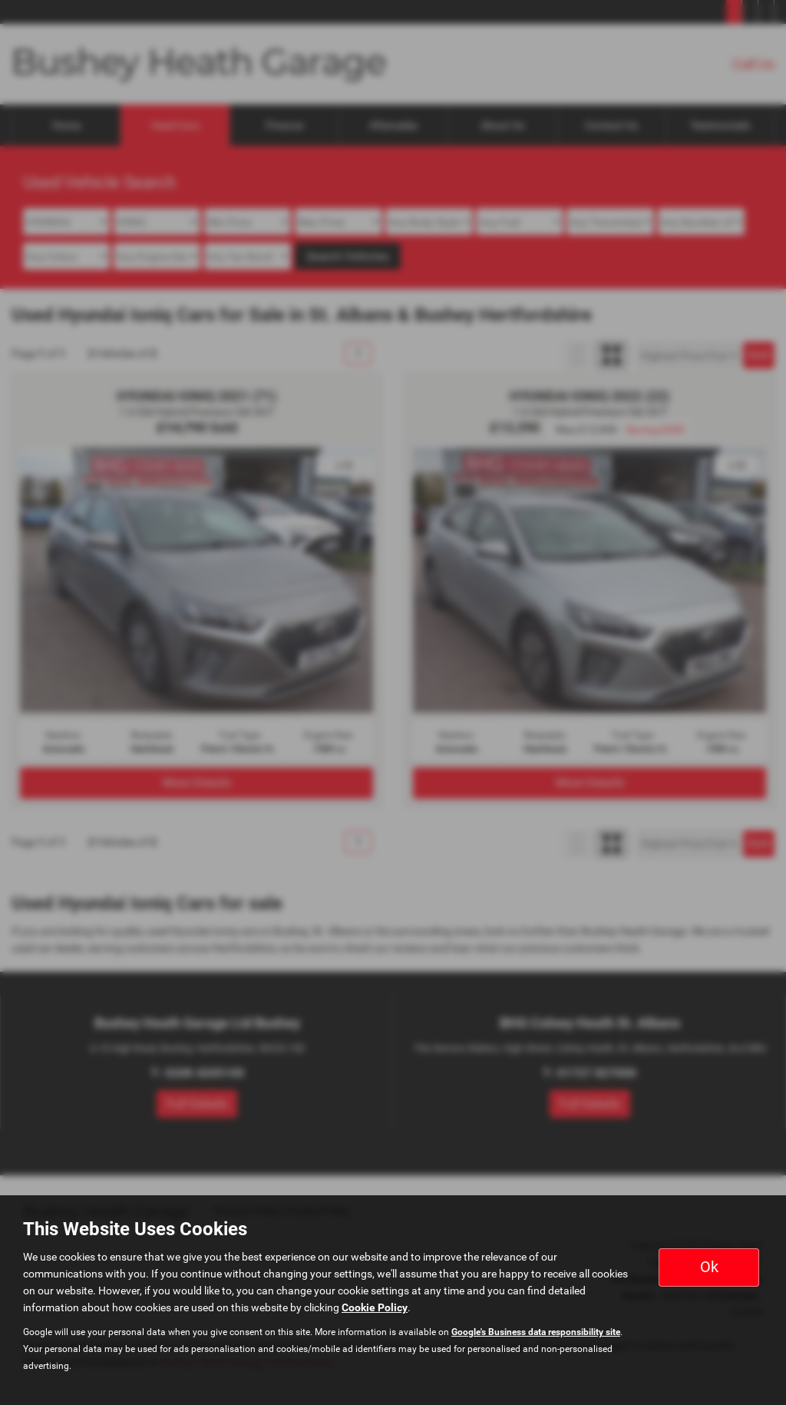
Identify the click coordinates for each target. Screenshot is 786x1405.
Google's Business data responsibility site (535, 1332)
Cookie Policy (375, 1307)
